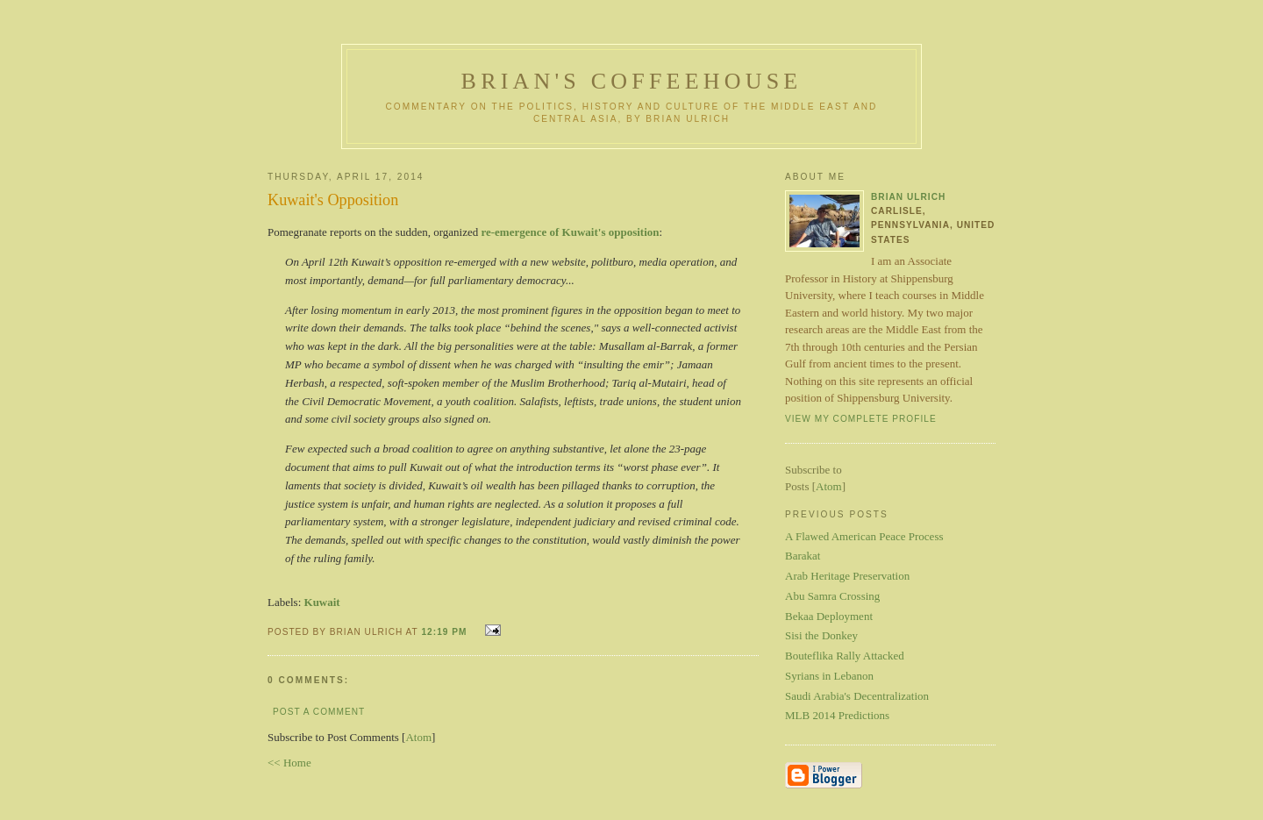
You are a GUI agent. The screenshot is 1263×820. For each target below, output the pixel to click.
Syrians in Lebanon (829, 675)
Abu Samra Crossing (832, 596)
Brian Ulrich (908, 197)
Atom (418, 737)
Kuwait (322, 602)
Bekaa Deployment (829, 616)
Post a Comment (319, 712)
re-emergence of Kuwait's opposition (570, 232)
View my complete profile (861, 419)
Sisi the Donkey (821, 635)
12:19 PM (445, 632)
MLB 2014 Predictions (837, 715)
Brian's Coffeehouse (632, 81)
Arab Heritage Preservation (847, 575)
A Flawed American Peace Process (864, 536)
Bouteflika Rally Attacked (844, 655)
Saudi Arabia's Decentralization (857, 695)
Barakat (802, 555)
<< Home (289, 762)
